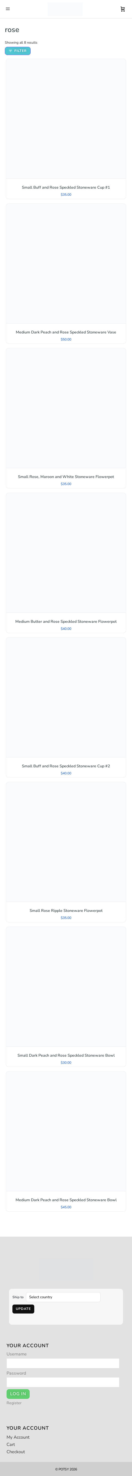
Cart (11, 1444)
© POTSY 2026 (66, 1469)
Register (14, 1403)
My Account (18, 1437)
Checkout (16, 1452)
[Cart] (123, 9)
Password (16, 1373)
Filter (18, 51)
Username (17, 1354)
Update (23, 1308)
